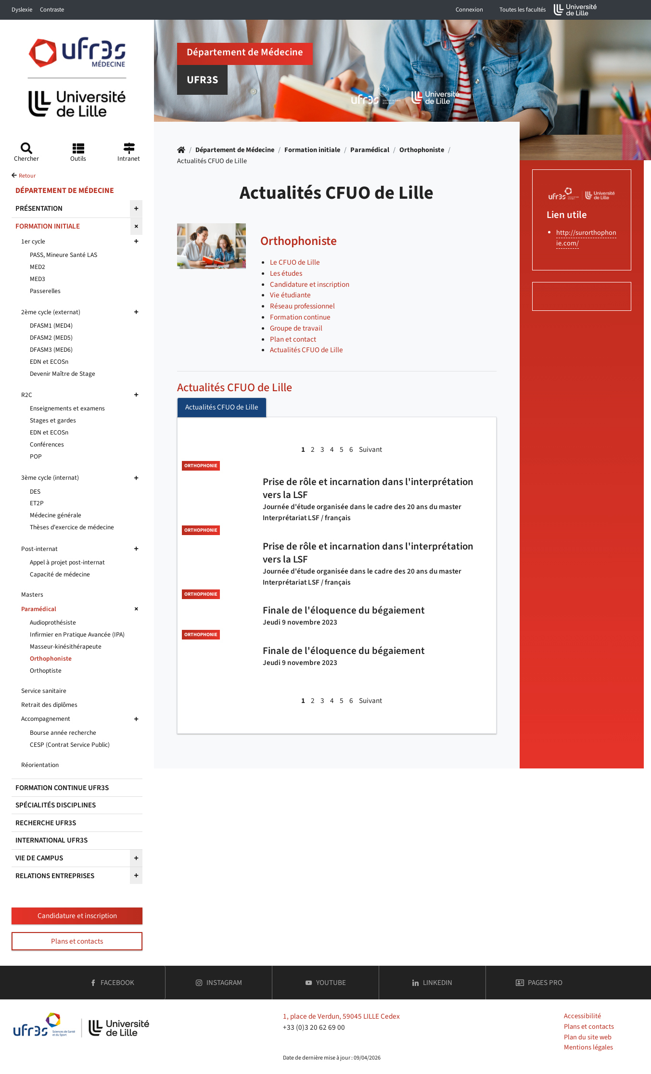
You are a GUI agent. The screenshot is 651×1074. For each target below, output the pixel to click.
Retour (27, 176)
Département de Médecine (234, 150)
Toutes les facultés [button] (522, 9)
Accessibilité (582, 1016)
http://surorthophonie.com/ (586, 238)
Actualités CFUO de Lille (234, 387)
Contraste (52, 9)
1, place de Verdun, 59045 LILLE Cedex (341, 1016)
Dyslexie (22, 9)
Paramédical (369, 150)
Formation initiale (312, 150)
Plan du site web (588, 1037)
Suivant (370, 449)
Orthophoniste (421, 150)
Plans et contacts (77, 941)
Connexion (469, 9)
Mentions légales (588, 1047)
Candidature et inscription (77, 915)
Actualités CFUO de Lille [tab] (221, 407)
